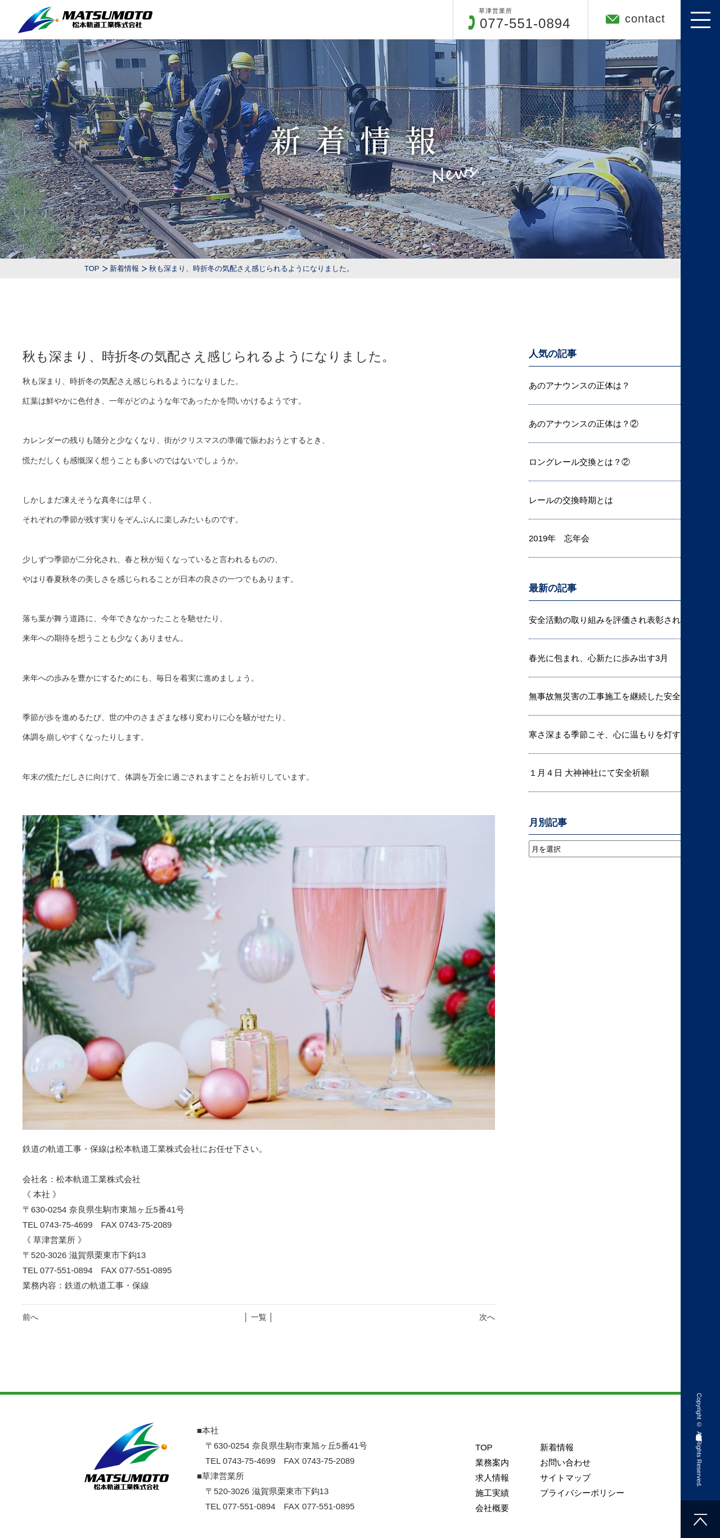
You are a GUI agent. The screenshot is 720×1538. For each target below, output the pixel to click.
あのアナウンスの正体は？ (579, 385)
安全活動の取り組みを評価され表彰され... (608, 620)
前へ (30, 1317)
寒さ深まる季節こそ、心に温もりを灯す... (608, 734)
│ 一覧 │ (258, 1317)
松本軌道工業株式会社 (699, 1429)
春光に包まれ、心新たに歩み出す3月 (598, 658)
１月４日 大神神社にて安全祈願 (589, 772)
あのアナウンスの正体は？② (583, 423)
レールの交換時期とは (571, 500)
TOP (92, 268)
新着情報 (124, 268)
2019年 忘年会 (559, 538)
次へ (487, 1317)
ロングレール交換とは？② (579, 462)
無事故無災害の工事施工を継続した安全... (608, 696)
